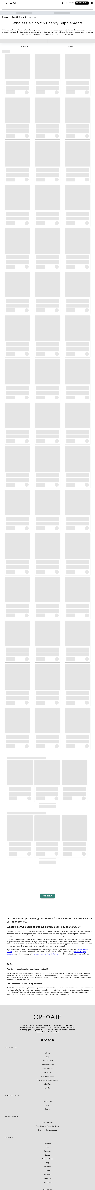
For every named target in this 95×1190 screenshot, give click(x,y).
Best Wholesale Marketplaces (47, 1080)
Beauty (47, 1155)
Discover (47, 1174)
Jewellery (47, 1143)
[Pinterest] (45, 1040)
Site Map (47, 1084)
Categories (47, 1182)
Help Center (47, 1101)
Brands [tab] (70, 46)
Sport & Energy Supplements (24, 17)
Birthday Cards (47, 1159)
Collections (47, 1178)
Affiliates (48, 1088)
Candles (47, 1170)
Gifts (47, 1147)
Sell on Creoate (47, 903)
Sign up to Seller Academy (47, 1130)
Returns (47, 1109)
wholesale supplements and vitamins (45, 954)
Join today (47, 896)
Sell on (47, 1122)
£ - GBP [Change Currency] (65, 3)
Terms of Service (47, 1064)
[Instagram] (49, 1040)
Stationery (47, 1151)
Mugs (47, 1163)
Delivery (48, 1105)
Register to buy (82, 3)
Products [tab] (25, 47)
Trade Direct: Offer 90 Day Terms (47, 1126)
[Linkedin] (53, 1040)
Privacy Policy (48, 1068)
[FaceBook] (42, 1040)
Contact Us (47, 1072)
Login (71, 3)
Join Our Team (47, 1061)
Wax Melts (47, 1167)
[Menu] (91, 3)
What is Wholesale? (48, 1076)
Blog (47, 1057)
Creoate (5, 17)
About (47, 1053)
